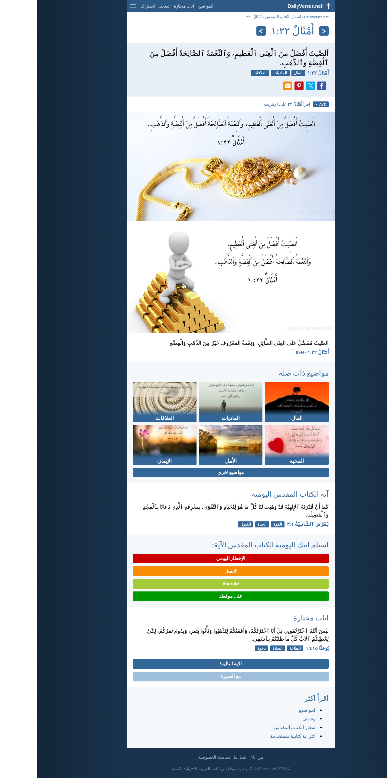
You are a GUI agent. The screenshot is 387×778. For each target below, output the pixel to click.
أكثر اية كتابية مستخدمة (256, 736)
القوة (240, 524)
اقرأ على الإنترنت (250, 104)
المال (261, 73)
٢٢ (211, 16)
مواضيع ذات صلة (266, 373)
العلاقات (222, 73)
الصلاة (240, 648)
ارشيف (272, 719)
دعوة (224, 648)
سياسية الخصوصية (177, 757)
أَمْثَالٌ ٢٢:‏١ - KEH (275, 352)
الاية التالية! (194, 664)
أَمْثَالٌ (220, 16)
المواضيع (168, 6)
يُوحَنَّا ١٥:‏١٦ (279, 648)
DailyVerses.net (279, 16)
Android (193, 584)
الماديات (243, 73)
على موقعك (193, 596)
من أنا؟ (220, 757)
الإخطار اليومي (193, 558)
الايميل (193, 571)
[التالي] (224, 31)
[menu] (95, 8)
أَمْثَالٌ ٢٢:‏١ (280, 73)
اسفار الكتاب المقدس (246, 16)
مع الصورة (193, 676)
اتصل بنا (203, 757)
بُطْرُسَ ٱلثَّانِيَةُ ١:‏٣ (270, 524)
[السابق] (286, 31)
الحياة (224, 524)
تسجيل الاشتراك (118, 6)
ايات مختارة (147, 6)
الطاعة (258, 648)
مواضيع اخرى (193, 472)
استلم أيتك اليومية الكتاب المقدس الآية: (233, 544)
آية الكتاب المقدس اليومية (252, 494)
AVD (283, 104)
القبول (208, 524)
